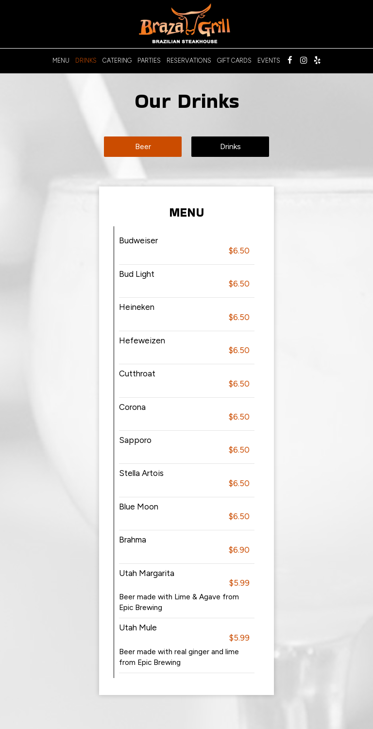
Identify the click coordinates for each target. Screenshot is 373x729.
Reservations (189, 60)
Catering (117, 60)
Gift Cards (234, 60)
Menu (60, 60)
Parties (149, 60)
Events (268, 60)
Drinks (86, 60)
